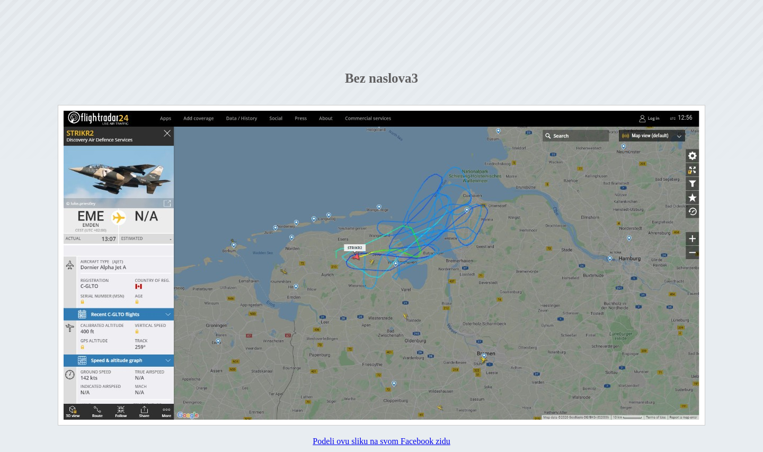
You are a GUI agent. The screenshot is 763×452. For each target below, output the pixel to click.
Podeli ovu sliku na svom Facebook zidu (381, 441)
